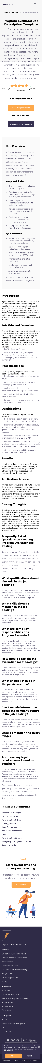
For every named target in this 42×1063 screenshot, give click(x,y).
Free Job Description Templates (15, 998)
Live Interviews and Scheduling (14, 969)
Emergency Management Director (16, 841)
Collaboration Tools (10, 965)
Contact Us (6, 1031)
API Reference (7, 1002)
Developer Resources (11, 994)
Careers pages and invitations (14, 957)
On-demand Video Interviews (14, 954)
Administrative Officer (11, 820)
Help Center (7, 990)
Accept (13, 1056)
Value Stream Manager (12, 827)
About (4, 1019)
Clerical (5, 834)
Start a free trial (17, 944)
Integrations (7, 973)
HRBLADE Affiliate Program (13, 1023)
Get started (21, 885)
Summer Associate (10, 845)
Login (4, 944)
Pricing (5, 981)
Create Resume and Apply (21, 124)
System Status (8, 1006)
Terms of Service (19, 1060)
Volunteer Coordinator (12, 830)
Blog (4, 1027)
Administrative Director (12, 838)
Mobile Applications (10, 977)
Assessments (7, 961)
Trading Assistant (9, 823)
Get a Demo (7, 1010)
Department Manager (11, 812)
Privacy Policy (7, 1060)
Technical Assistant (10, 816)
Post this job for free (21, 107)
